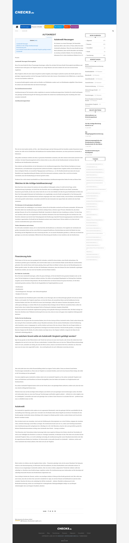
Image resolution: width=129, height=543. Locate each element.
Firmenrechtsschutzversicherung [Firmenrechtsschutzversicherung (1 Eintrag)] (95, 190)
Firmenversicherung (90, 86)
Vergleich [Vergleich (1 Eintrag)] (89, 264)
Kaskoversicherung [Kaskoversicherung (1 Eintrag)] (91, 215)
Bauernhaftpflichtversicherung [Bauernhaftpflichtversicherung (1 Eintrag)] (94, 171)
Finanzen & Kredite (38, 27)
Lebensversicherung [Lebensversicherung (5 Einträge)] (92, 223)
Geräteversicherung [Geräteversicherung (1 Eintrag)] (92, 193)
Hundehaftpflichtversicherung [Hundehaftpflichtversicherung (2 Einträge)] (95, 209)
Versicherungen (26, 27)
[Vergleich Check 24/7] (17, 26)
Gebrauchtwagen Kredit (91, 90)
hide (36, 40)
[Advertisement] (81, 12)
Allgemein (95, 40)
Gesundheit (95, 48)
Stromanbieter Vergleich (91, 104)
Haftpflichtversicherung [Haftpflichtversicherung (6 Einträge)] (93, 200)
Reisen (67, 27)
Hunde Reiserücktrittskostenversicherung (94, 65)
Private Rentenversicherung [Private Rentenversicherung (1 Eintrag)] (94, 242)
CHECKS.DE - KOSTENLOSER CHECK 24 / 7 (68, 536)
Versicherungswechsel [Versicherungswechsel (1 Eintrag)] (92, 267)
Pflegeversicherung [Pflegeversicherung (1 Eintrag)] (92, 233)
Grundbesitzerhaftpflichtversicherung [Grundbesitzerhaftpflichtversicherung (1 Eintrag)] (96, 197)
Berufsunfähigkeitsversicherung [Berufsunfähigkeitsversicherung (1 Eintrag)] (94, 175)
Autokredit (19, 51)
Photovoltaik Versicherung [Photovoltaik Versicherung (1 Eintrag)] (94, 239)
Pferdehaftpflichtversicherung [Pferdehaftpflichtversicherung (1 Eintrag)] (94, 230)
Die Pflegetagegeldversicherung (94, 133)
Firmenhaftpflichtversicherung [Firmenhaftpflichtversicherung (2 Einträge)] (94, 186)
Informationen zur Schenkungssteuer (91, 116)
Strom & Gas (49, 27)
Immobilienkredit (89, 79)
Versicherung (95, 55)
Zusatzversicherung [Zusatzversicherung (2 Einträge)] (92, 273)
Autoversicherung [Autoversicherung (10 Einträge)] (91, 167)
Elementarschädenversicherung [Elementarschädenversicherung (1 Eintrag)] (94, 182)
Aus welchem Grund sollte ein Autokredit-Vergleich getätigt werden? (33, 49)
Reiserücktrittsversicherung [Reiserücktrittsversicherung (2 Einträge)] (94, 251)
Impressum (41, 533)
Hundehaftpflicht (89, 71)
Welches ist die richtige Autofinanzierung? (27, 45)
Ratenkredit (88, 75)
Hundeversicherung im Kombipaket (92, 152)
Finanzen (95, 44)
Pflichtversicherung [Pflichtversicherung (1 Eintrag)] (92, 236)
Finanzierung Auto (21, 47)
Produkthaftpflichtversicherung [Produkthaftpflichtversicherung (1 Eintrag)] (95, 245)
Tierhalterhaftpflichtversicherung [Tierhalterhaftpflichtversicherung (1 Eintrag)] (95, 261)
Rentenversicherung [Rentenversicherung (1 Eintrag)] (92, 254)
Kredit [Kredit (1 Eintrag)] (88, 220)
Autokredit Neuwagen (22, 43)
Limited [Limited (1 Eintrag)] (88, 226)
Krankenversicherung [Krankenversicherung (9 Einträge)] (92, 217)
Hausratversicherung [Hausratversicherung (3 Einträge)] (92, 203)
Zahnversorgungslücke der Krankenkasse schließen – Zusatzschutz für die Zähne (94, 142)
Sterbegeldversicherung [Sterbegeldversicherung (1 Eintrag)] (93, 257)
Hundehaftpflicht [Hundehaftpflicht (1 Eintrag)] (91, 206)
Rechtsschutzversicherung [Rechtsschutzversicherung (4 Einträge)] (94, 249)
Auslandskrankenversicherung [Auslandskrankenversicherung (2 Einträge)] (95, 164)
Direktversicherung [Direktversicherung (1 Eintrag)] (92, 178)
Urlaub (95, 51)
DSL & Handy (59, 27)
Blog (48, 533)
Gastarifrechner (89, 82)
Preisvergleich (74, 27)
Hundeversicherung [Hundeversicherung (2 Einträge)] (92, 212)
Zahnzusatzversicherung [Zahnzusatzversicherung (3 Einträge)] (93, 270)
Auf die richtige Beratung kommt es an (93, 124)
